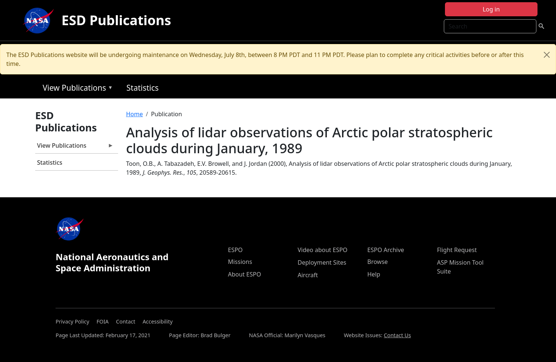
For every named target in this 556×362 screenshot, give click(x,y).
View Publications (76, 89)
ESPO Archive (385, 250)
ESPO (235, 250)
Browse (377, 262)
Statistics (143, 88)
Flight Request (457, 250)
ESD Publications (116, 20)
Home (134, 114)
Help (373, 274)
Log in (491, 9)
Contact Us (397, 335)
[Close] (547, 54)
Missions (240, 262)
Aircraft (308, 275)
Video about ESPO (323, 250)
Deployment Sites (322, 262)
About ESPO (244, 274)
